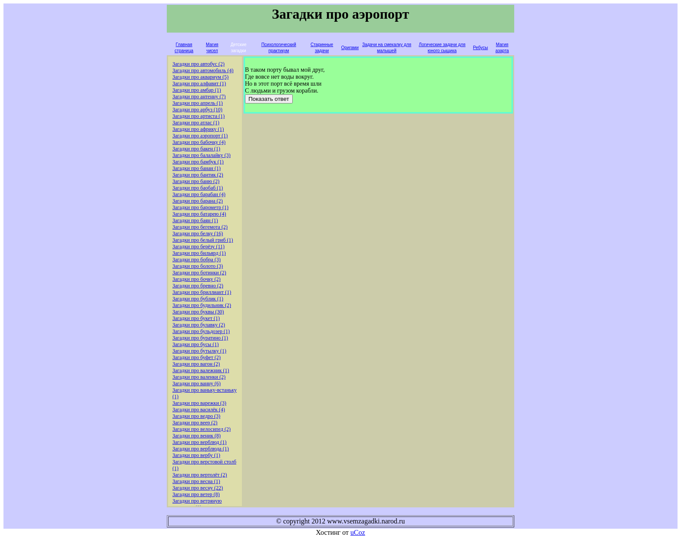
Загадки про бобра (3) (196, 260)
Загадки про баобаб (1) (197, 188)
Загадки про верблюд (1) (199, 442)
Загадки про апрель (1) (197, 103)
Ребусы (480, 47)
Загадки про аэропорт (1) (200, 136)
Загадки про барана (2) (197, 201)
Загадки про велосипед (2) (201, 429)
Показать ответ (268, 99)
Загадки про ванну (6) (196, 383)
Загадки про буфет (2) (196, 357)
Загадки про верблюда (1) (200, 449)
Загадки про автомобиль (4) (203, 70)
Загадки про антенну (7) (199, 96)
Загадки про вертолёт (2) (199, 475)
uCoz (357, 532)
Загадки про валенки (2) (198, 377)
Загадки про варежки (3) (199, 403)
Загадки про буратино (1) (200, 338)
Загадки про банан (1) (196, 168)
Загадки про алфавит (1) (199, 83)
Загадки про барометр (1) (200, 207)
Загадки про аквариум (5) (200, 77)
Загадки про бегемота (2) (200, 227)
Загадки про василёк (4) (198, 410)
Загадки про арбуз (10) (197, 110)
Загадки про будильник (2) (201, 305)
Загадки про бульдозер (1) (201, 331)
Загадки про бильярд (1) (199, 253)
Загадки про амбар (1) (196, 90)
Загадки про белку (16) (197, 233)
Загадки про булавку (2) (198, 325)
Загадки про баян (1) (195, 220)
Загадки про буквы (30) (198, 312)
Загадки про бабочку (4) (198, 142)
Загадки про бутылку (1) (199, 351)
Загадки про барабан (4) (198, 194)
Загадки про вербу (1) (196, 455)
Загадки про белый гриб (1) (202, 240)
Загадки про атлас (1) (195, 123)
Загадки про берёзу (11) (198, 246)
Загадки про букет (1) (196, 318)
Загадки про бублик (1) (197, 299)
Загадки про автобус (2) (198, 64)
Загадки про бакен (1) (196, 149)
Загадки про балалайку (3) (201, 155)
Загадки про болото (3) (197, 266)
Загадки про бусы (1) (195, 344)
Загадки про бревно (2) (197, 286)
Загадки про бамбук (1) (198, 162)
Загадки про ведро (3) (196, 416)
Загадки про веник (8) (196, 436)
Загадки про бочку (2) (196, 279)
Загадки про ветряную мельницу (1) (197, 504)
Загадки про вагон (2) (196, 364)
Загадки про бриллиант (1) (201, 292)
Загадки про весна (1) (196, 481)
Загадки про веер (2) (195, 423)
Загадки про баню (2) (195, 181)
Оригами (349, 47)
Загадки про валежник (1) (200, 370)
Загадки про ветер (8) (196, 494)
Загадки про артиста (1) (198, 116)
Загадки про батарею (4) (199, 214)
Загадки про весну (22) (197, 488)
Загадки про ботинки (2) (199, 273)
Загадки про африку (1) (198, 129)
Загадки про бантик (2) (197, 175)
